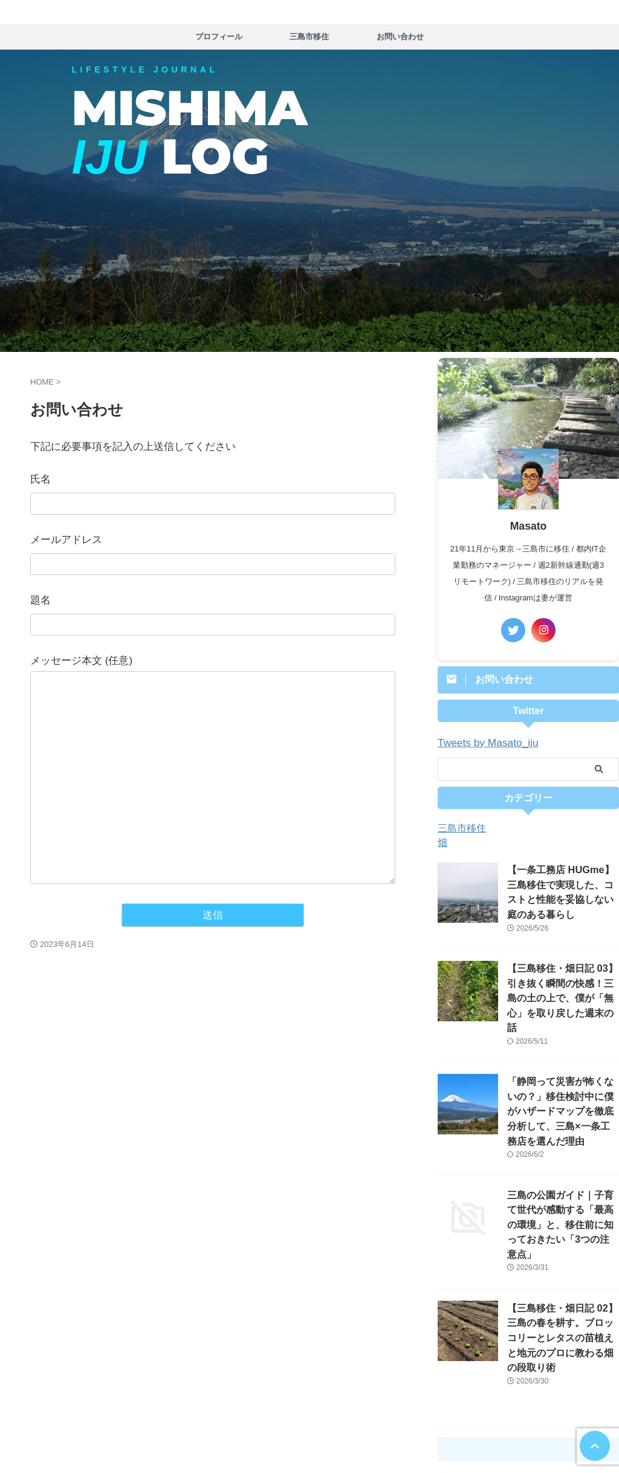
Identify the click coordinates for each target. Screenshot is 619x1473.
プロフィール (218, 36)
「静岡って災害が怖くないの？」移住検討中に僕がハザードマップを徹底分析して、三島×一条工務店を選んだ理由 (562, 1082)
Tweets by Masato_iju (481, 742)
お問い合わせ (400, 36)
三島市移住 (309, 36)
